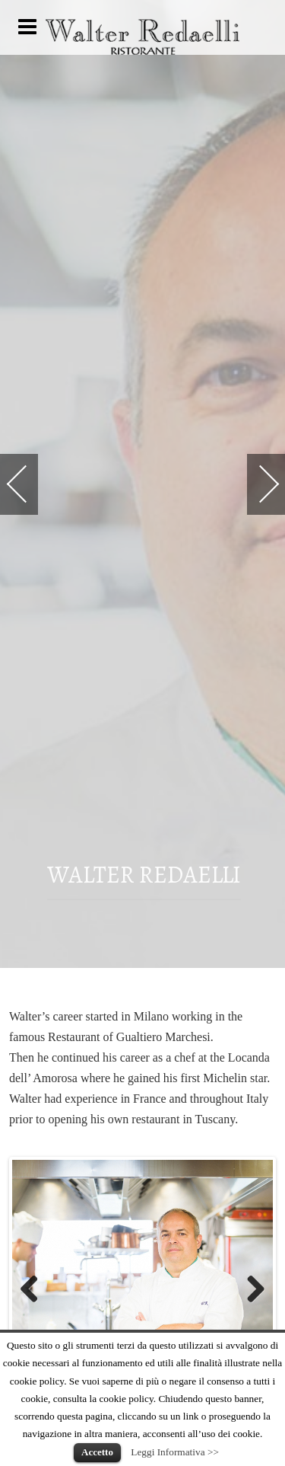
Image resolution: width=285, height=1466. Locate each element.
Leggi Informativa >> (175, 1452)
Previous (35, 1290)
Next (250, 1290)
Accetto (97, 1452)
